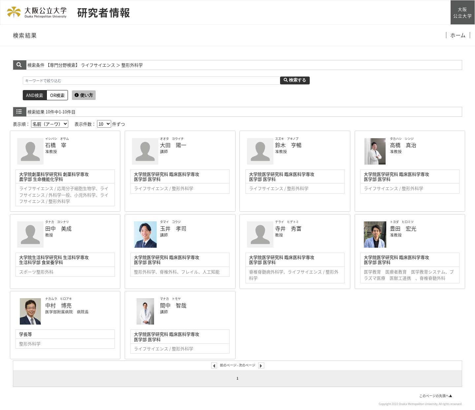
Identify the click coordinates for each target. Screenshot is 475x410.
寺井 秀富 (288, 228)
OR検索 (57, 95)
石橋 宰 (55, 145)
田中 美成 (58, 228)
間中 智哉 (173, 305)
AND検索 (34, 95)
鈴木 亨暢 (288, 145)
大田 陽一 (173, 145)
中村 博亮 (58, 305)
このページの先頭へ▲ (435, 396)
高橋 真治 (403, 145)
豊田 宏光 (403, 228)
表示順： (40, 124)
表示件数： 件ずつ (100, 124)
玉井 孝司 (173, 228)
